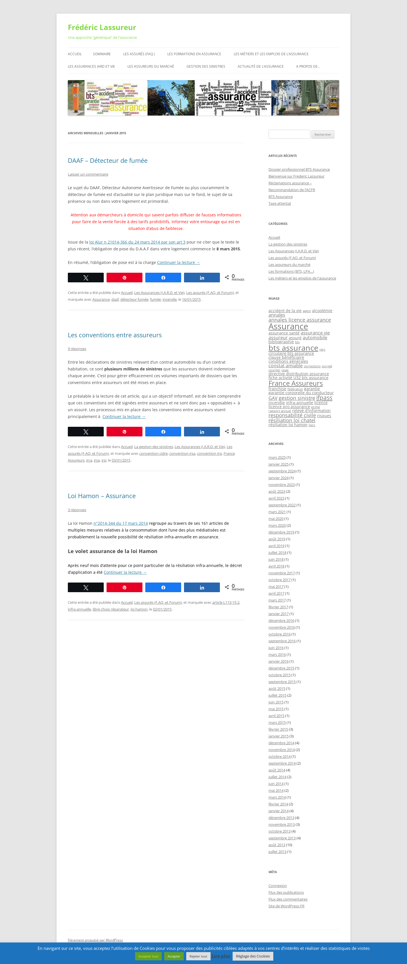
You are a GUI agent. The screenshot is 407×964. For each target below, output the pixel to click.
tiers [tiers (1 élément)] (312, 425)
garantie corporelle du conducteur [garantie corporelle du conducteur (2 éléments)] (301, 392)
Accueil (75, 54)
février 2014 (278, 804)
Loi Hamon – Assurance (102, 495)
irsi (103, 460)
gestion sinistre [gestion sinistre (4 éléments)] (297, 397)
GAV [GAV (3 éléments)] (273, 398)
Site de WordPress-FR (286, 905)
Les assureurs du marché (150, 66)
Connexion (278, 885)
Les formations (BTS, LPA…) (291, 271)
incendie (170, 299)
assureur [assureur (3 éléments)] (278, 337)
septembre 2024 (282, 471)
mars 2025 (277, 457)
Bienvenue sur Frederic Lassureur (296, 176)
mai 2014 (276, 790)
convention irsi (209, 453)
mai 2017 (276, 586)
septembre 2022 (282, 504)
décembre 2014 (281, 742)
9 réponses (77, 348)
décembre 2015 (281, 668)
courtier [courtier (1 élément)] (274, 370)
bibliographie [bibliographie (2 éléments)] (281, 341)
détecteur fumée (134, 299)
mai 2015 (276, 708)
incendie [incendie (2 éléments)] (277, 402)
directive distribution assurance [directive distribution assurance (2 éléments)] (299, 373)
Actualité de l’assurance (261, 66)
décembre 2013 (281, 817)
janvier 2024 (279, 477)
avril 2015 (276, 715)
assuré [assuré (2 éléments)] (295, 337)
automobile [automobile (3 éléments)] (315, 337)
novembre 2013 (282, 824)
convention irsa (182, 453)
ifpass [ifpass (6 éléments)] (324, 398)
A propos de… (308, 66)
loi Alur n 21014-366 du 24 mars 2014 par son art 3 (137, 242)
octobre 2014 (280, 756)
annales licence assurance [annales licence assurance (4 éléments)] (300, 319)
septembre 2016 (282, 640)
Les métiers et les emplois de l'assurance (302, 278)
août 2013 (277, 844)
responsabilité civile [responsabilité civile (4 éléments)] (292, 415)
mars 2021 (277, 511)
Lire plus (221, 956)
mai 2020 (276, 518)
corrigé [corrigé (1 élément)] (327, 366)
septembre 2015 (282, 681)
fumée (155, 299)
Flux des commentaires (288, 899)
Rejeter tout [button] (198, 956)
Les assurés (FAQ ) (139, 54)
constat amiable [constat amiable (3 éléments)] (286, 365)
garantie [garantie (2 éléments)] (312, 388)
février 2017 (278, 606)
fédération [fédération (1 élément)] (295, 389)
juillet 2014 (277, 776)
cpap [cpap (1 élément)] (285, 370)
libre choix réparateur (111, 609)
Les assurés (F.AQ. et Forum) (210, 292)
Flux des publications (286, 892)
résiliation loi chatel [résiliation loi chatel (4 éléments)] (292, 420)
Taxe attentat (280, 203)
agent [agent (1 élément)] (307, 311)
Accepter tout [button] (148, 956)
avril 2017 (276, 593)
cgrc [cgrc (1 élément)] (322, 349)
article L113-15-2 (225, 602)
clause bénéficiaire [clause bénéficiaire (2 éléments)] (286, 357)
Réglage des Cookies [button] (253, 956)
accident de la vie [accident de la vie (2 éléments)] (285, 310)
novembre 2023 (282, 484)
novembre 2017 (282, 572)
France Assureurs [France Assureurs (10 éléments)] (296, 383)
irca (89, 460)
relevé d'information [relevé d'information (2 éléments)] (311, 410)
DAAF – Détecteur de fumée (108, 160)
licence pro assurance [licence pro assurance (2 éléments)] (289, 406)
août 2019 (277, 538)
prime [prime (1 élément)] (315, 407)
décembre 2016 (281, 620)
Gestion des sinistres (206, 66)
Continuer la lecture (178, 262)
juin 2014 (276, 783)
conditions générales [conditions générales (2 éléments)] (288, 361)
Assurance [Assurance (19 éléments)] (288, 326)
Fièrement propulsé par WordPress (95, 940)
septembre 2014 (282, 763)
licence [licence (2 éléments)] (321, 402)
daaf (115, 299)
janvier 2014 (279, 810)
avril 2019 (276, 545)
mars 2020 (277, 525)
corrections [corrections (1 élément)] (312, 366)
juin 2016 (276, 647)
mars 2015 (277, 722)
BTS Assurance (281, 196)
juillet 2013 (277, 851)
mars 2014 (277, 797)
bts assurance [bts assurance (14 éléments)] (293, 347)
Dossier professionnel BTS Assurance (299, 169)
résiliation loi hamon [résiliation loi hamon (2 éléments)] (288, 424)
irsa (97, 460)
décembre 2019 (281, 532)
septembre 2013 (282, 838)
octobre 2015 (280, 674)
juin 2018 (276, 559)
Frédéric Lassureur (102, 27)
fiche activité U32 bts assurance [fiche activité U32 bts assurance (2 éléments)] (298, 377)
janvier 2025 (279, 464)
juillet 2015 (277, 695)
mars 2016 (277, 654)
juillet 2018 (277, 552)
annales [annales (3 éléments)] (277, 315)
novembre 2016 (282, 627)
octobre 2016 (280, 634)
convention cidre (153, 453)
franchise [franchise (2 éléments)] (277, 388)
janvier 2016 (279, 661)
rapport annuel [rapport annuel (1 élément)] (280, 411)
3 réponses (77, 509)
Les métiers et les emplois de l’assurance (271, 54)
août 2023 (277, 491)
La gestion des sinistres (153, 446)
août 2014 (277, 770)
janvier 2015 (279, 736)
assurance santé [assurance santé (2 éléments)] (284, 333)
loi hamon (139, 609)
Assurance (101, 299)
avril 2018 (276, 566)
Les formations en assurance (194, 54)
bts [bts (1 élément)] (297, 342)
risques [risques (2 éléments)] (324, 415)
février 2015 (278, 729)
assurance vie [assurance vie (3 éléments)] (315, 333)
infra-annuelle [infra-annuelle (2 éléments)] (299, 402)
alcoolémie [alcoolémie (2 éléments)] (322, 310)
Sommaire (102, 54)
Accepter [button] (174, 956)
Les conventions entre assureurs (115, 334)
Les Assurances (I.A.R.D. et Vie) (159, 292)
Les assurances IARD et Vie (91, 66)
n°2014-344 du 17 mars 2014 (121, 523)
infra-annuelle (79, 609)
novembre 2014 (282, 749)
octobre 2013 (280, 831)
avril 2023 (276, 498)
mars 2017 (277, 600)
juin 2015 (276, 702)
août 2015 (277, 688)
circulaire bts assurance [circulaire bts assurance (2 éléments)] (291, 353)
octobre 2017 (280, 579)
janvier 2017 (279, 613)
